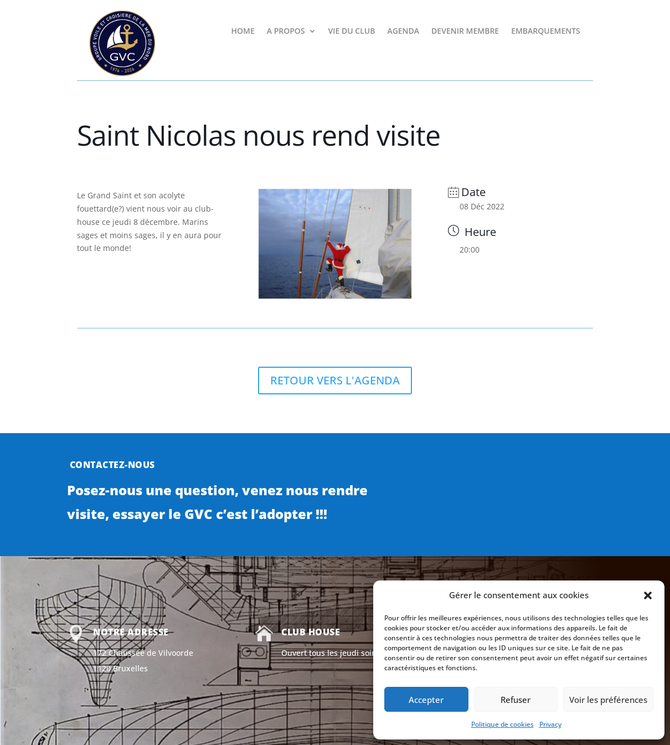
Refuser (515, 699)
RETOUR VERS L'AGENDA (335, 380)
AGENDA (403, 31)
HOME (242, 31)
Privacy (550, 724)
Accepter (426, 699)
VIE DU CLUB (351, 31)
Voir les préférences (608, 699)
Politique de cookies (502, 724)
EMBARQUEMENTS (545, 31)
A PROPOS (286, 31)
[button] (647, 595)
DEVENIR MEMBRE (465, 31)
